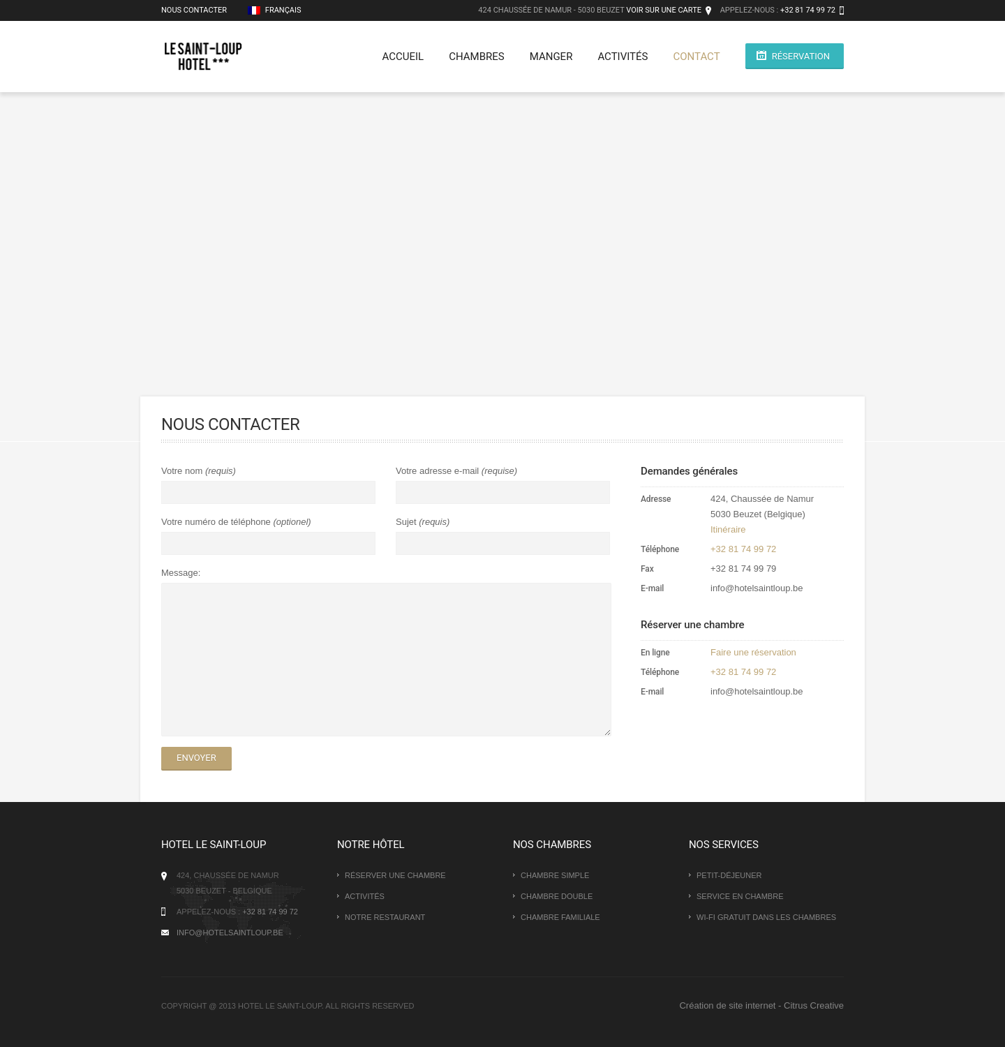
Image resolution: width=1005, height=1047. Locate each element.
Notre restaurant (385, 917)
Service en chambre (740, 896)
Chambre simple (555, 875)
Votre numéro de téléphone (217, 522)
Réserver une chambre (395, 875)
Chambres (477, 56)
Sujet (407, 522)
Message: (180, 572)
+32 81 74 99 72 (807, 10)
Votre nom (183, 471)
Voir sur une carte (663, 10)
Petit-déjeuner (729, 875)
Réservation (801, 56)
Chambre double (557, 896)
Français (274, 10)
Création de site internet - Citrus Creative (761, 1005)
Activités (622, 56)
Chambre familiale (560, 917)
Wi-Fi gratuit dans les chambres (766, 917)
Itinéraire (728, 529)
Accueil (403, 56)
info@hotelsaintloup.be (230, 932)
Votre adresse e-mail (439, 471)
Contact (696, 56)
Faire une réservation (753, 652)
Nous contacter (194, 10)
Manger (551, 56)
